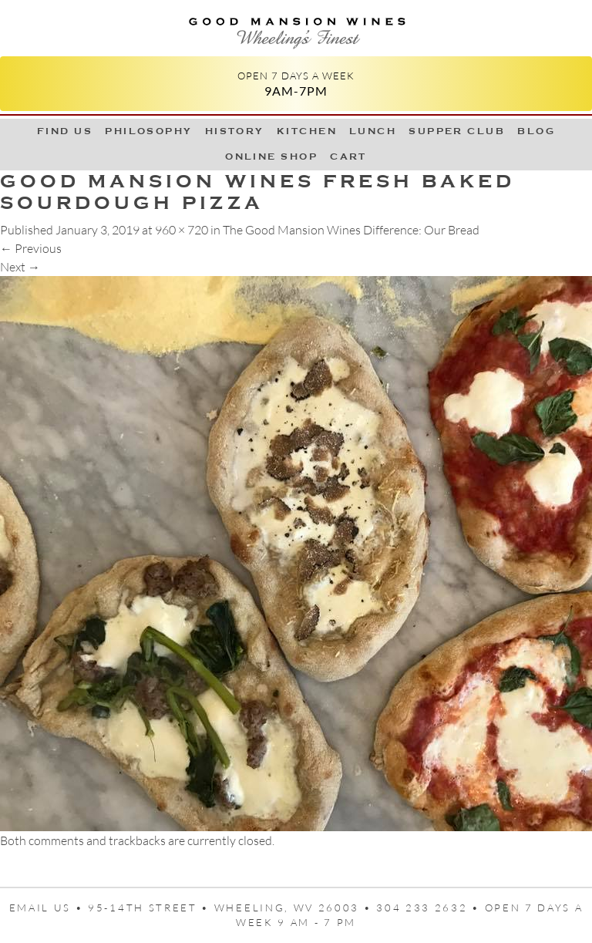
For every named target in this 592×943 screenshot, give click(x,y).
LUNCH (372, 131)
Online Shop (271, 156)
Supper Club (457, 131)
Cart (348, 156)
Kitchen (307, 131)
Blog (536, 131)
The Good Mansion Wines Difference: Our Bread (351, 229)
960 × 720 (181, 229)
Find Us (64, 131)
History (234, 131)
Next (20, 266)
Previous (31, 248)
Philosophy (149, 131)
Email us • (49, 907)
